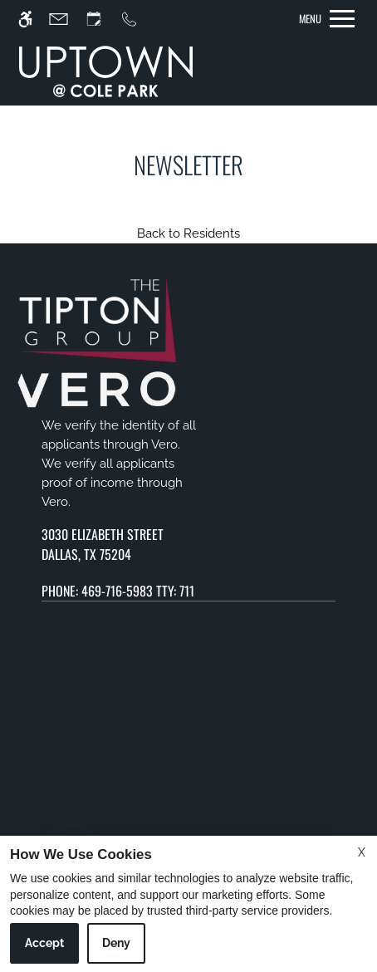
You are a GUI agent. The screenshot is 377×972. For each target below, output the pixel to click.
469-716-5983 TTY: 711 (137, 591)
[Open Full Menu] (326, 18)
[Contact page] (66, 18)
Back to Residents (188, 233)
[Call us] (137, 18)
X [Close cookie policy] (361, 852)
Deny (116, 943)
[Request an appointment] (101, 18)
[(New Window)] (188, 544)
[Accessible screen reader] (33, 18)
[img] (106, 71)
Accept (44, 943)
